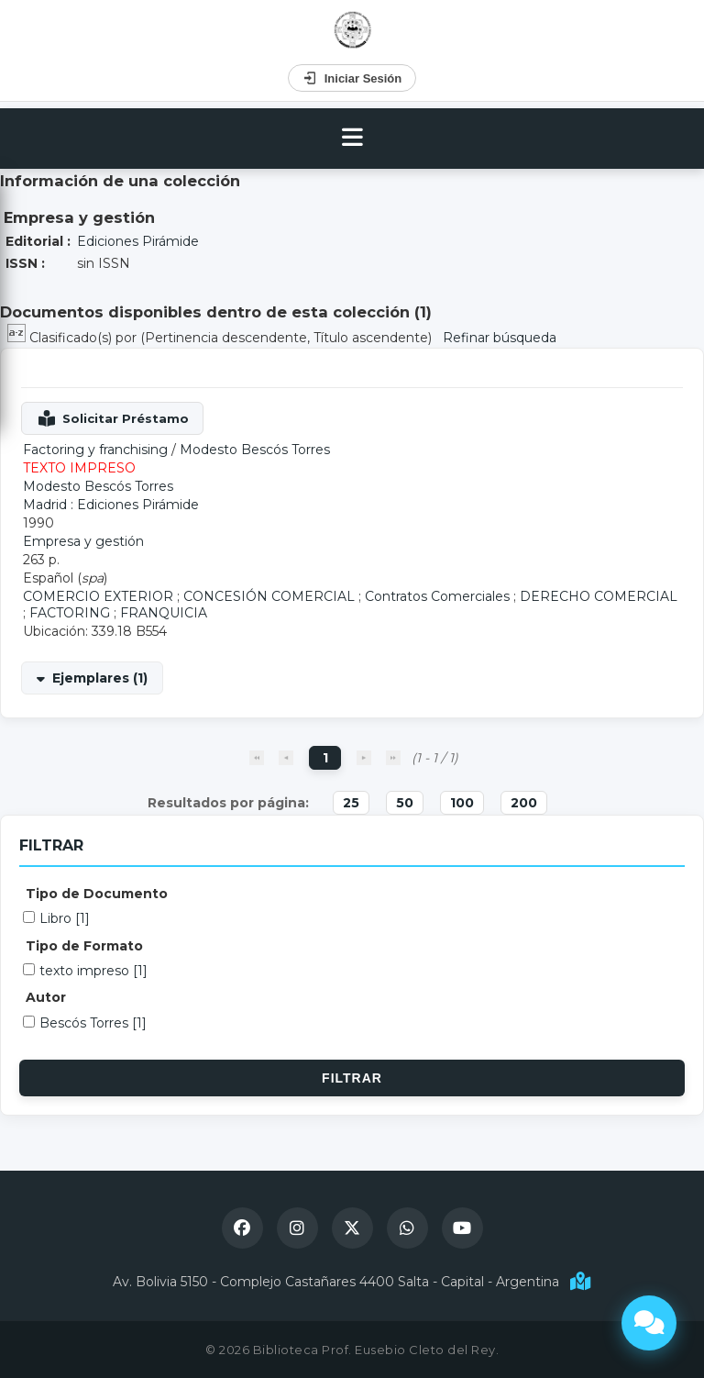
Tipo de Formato (84, 946)
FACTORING (69, 613)
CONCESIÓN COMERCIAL (269, 596)
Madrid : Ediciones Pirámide (111, 504)
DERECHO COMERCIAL (598, 596)
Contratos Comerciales (437, 596)
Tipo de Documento (97, 893)
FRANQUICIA (163, 613)
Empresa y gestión (83, 541)
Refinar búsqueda (499, 337)
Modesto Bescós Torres (255, 449)
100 (462, 803)
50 (404, 803)
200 (524, 803)
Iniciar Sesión (352, 78)
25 (351, 803)
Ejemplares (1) (100, 678)
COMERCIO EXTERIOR (98, 596)
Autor (46, 997)
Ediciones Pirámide (138, 241)
